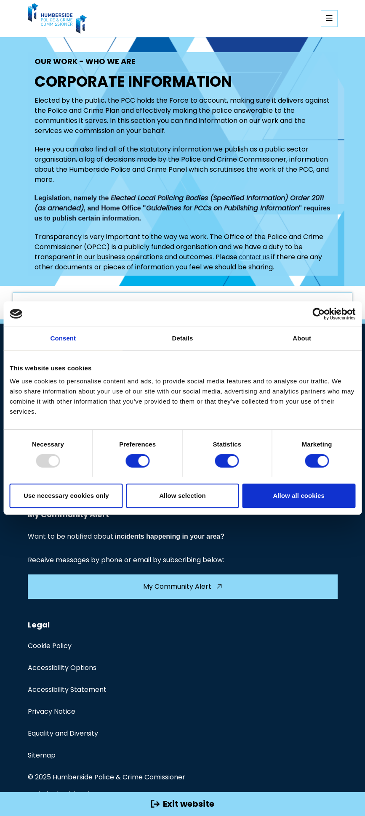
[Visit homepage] (57, 18)
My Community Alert (182, 586)
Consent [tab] (63, 338)
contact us (254, 256)
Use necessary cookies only (66, 495)
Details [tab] (182, 338)
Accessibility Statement (67, 689)
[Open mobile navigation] (329, 18)
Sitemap (42, 755)
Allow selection (182, 495)
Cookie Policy (50, 646)
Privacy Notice (51, 711)
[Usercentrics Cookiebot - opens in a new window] (318, 314)
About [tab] (302, 338)
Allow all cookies (299, 495)
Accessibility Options (62, 667)
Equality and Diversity (63, 733)
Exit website (182, 804)
